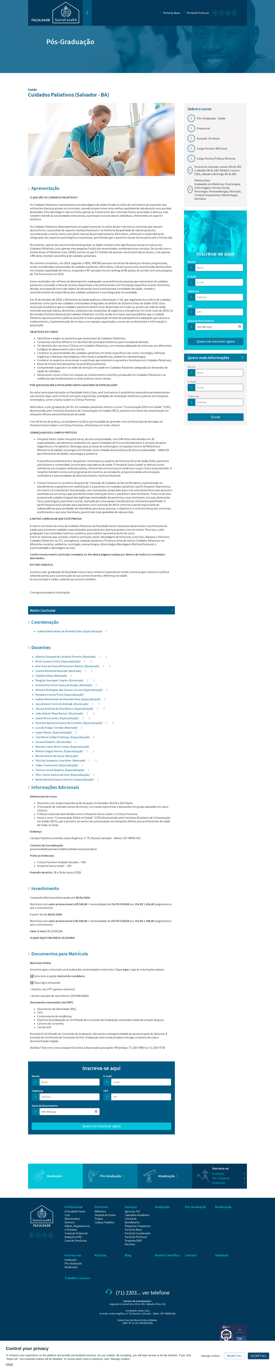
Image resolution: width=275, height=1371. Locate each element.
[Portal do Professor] (136, 1237)
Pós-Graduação (70, 41)
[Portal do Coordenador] (138, 1233)
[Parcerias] (130, 1244)
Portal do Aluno (171, 13)
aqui (125, 969)
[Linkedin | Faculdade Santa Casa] (229, 12)
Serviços (131, 1207)
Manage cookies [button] (210, 1356)
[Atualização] (228, 1183)
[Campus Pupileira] (104, 1222)
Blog (128, 1255)
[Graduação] (228, 1174)
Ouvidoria (221, 1255)
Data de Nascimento (45, 1105)
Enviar (215, 417)
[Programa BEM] (133, 1240)
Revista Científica (167, 1255)
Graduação (54, 1176)
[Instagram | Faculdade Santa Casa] (222, 12)
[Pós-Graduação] (228, 1178)
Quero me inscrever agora (101, 1126)
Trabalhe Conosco (77, 1278)
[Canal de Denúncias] (76, 1240)
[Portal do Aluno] (133, 1229)
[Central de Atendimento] (132, 1220)
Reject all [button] (234, 1356)
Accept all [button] (258, 1356)
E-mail (107, 1076)
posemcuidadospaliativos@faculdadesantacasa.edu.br (63, 849)
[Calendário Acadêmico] (137, 1215)
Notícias (100, 1255)
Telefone (37, 1090)
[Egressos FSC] (132, 1211)
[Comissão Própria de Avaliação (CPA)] (76, 1235)
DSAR (9, 1364)
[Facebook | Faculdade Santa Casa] (216, 12)
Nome (35, 1076)
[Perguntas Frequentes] (138, 1226)
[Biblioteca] (100, 1211)
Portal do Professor (198, 13)
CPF (105, 1090)
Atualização (166, 1176)
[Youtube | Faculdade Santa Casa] (235, 12)
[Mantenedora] (72, 1218)
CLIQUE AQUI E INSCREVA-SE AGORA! (52, 937)
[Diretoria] (70, 1222)
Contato (191, 1255)
